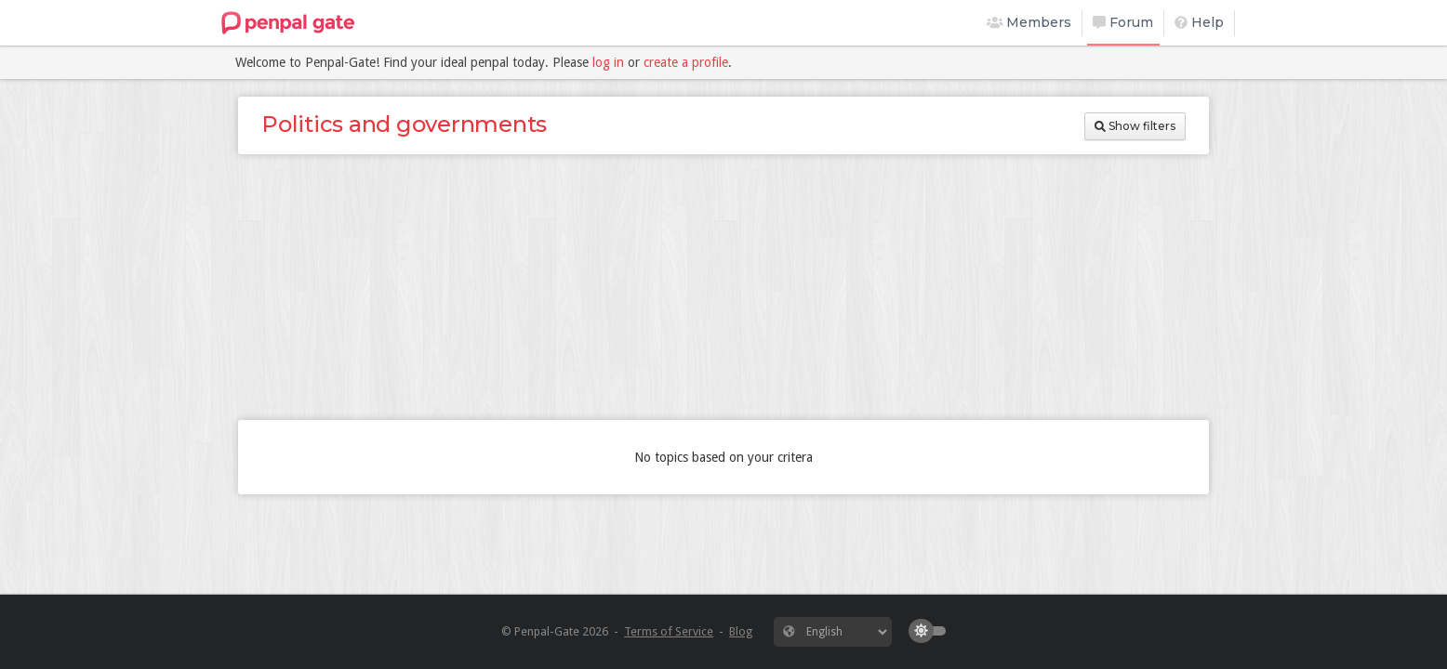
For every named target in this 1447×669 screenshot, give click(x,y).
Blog (740, 631)
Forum (1123, 22)
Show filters (1135, 126)
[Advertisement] (723, 287)
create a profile (686, 62)
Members (1029, 22)
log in (608, 62)
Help (1199, 22)
